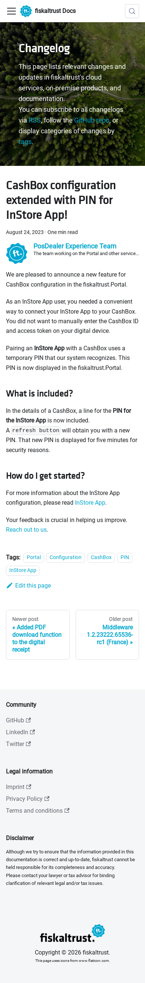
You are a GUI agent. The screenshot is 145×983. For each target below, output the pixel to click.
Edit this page (28, 585)
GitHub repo (91, 120)
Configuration (66, 558)
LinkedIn (20, 732)
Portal (34, 558)
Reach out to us (26, 529)
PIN (125, 558)
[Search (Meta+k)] (132, 11)
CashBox (101, 558)
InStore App (90, 502)
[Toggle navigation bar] (11, 11)
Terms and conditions (37, 810)
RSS (35, 120)
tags (25, 142)
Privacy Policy (27, 798)
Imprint (18, 786)
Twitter (18, 744)
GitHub (18, 720)
